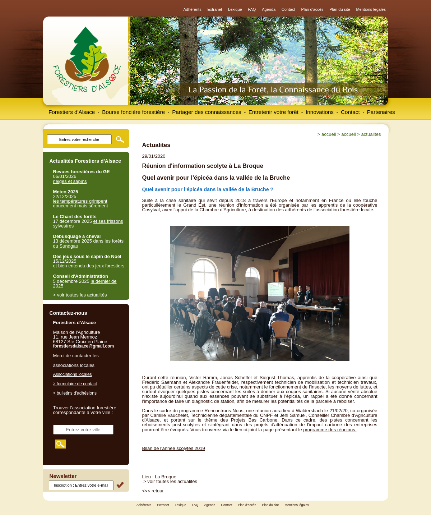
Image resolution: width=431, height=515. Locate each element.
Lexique (235, 9)
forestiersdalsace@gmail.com (83, 346)
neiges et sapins (70, 181)
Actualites (371, 134)
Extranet (214, 9)
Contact (288, 9)
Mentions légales (371, 9)
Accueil (328, 134)
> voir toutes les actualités (170, 481)
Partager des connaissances (206, 112)
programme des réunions (329, 429)
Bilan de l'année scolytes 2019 (173, 448)
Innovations (320, 112)
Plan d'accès (312, 9)
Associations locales (72, 374)
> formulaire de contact (75, 383)
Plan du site (339, 9)
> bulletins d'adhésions (75, 393)
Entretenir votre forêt (273, 112)
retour (158, 490)
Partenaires (381, 112)
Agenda (268, 9)
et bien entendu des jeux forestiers (89, 265)
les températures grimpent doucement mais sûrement (80, 203)
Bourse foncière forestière (133, 112)
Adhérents (192, 9)
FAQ (252, 9)
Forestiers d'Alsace (71, 112)
